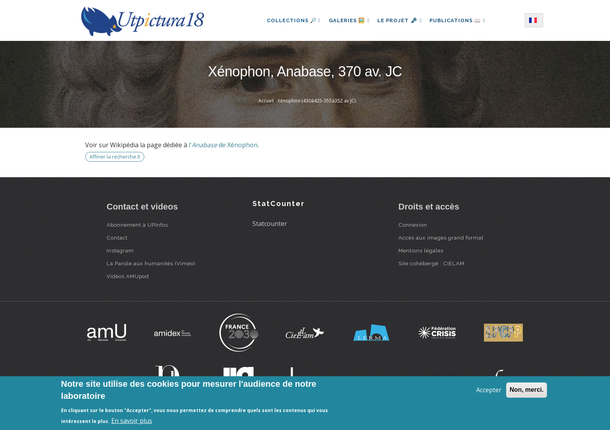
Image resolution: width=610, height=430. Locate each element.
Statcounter (269, 223)
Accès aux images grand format (441, 237)
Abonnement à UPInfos (137, 225)
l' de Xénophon (223, 145)
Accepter (488, 390)
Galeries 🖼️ (347, 20)
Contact (117, 237)
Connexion (412, 225)
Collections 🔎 (291, 20)
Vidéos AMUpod (128, 276)
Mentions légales (420, 250)
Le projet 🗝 (399, 20)
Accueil (266, 100)
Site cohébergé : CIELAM (431, 263)
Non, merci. (526, 389)
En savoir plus (131, 420)
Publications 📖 (459, 20)
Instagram (120, 250)
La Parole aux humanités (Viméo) (151, 263)
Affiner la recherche (114, 156)
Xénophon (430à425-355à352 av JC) (316, 100)
